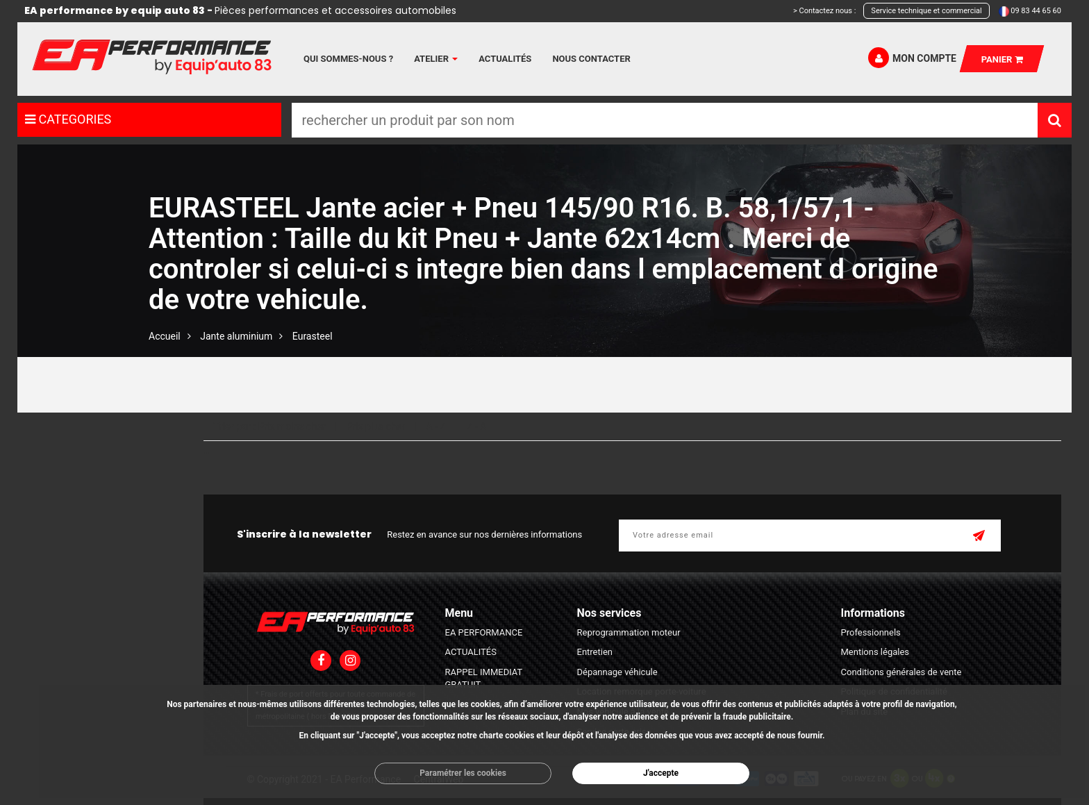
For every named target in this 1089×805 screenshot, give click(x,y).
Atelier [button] (436, 58)
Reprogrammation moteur (629, 632)
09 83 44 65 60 (1036, 10)
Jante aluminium (236, 336)
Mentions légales (875, 652)
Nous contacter (591, 58)
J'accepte (661, 773)
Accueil (165, 336)
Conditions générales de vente (901, 672)
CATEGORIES (68, 119)
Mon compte (912, 57)
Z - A (476, 426)
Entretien (595, 652)
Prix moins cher (292, 426)
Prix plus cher (376, 426)
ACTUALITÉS (471, 652)
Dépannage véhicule (617, 672)
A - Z (435, 426)
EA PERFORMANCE (484, 632)
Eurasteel (312, 336)
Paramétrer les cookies (462, 773)
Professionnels (871, 632)
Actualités (505, 58)
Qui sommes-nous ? (348, 58)
